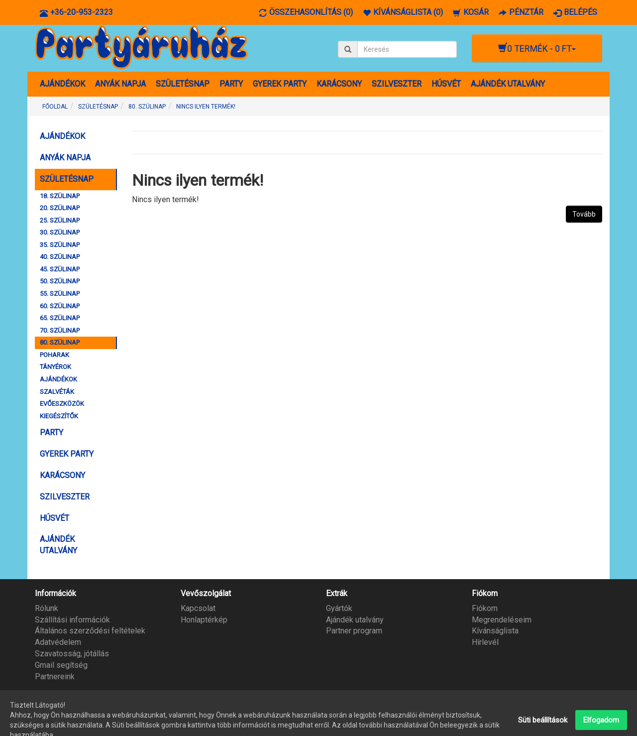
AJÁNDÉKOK (62, 84)
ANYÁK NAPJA (120, 84)
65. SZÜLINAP (60, 318)
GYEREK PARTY (280, 84)
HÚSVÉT (446, 84)
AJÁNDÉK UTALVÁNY (508, 84)
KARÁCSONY (339, 84)
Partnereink (55, 676)
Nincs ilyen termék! (205, 106)
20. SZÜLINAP (60, 208)
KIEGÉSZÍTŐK (59, 416)
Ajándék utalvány (355, 619)
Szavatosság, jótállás (72, 653)
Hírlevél (485, 642)
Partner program (354, 630)
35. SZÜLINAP (60, 244)
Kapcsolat (198, 608)
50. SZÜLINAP (60, 281)
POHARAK (54, 355)
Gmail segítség (61, 665)
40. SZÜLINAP (60, 256)
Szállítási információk (72, 619)
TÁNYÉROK (55, 366)
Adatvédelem (58, 642)
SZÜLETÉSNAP (183, 84)
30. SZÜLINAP (60, 232)
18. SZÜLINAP (60, 196)
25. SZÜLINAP (60, 220)
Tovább (584, 214)
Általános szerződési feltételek (90, 630)
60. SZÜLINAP (60, 306)
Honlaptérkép (204, 619)
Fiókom (485, 608)
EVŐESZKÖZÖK (62, 403)
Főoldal (55, 106)
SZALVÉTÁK (57, 391)
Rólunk (46, 608)
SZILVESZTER (397, 84)
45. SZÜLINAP (60, 269)
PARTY (231, 84)
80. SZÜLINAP (147, 106)
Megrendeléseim (501, 619)
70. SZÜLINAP (60, 330)
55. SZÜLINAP (60, 293)
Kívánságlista (495, 630)
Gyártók (339, 608)
